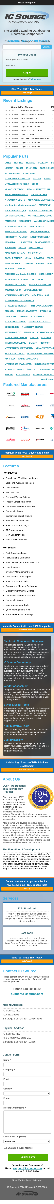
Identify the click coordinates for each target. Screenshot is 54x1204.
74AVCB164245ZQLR (15, 210)
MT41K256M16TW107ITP (17, 178)
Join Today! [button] (27, 961)
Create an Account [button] (27, 630)
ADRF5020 (10, 358)
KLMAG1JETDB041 (15, 353)
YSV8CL (34, 337)
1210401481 (11, 242)
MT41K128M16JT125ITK (17, 295)
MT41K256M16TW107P (39, 189)
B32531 (19, 168)
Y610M (28, 258)
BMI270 (33, 343)
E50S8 (47, 178)
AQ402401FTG (36, 247)
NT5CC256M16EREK (15, 321)
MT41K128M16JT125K (40, 284)
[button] (27, 16)
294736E (21, 268)
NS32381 (18, 162)
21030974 (9, 311)
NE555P (9, 168)
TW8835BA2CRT (13, 263)
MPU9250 (29, 332)
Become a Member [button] (27, 769)
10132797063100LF (40, 237)
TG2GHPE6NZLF (13, 258)
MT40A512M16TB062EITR (40, 353)
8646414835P (46, 274)
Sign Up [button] (27, 888)
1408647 (40, 263)
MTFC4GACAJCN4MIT (42, 306)
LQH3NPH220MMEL (15, 215)
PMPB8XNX (45, 205)
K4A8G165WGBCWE (32, 327)
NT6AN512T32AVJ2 (14, 369)
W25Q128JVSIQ (13, 290)
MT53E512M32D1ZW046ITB (19, 348)
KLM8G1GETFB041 (14, 189)
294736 (22, 247)
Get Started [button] (27, 456)
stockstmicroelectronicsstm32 (20, 205)
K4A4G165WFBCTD (27, 311)
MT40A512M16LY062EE (32, 316)
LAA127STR (26, 242)
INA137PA (43, 162)
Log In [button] (27, 72)
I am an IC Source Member (19, 1152)
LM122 (8, 162)
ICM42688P (29, 173)
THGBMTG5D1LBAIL (15, 284)
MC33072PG (25, 221)
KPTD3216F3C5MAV (15, 253)
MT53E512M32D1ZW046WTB (19, 300)
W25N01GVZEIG (13, 332)
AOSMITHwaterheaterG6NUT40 (21, 274)
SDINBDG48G (12, 327)
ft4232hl (31, 369)
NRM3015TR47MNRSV (16, 237)
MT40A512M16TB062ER (17, 184)
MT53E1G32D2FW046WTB (18, 364)
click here (36, 79)
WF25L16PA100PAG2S (16, 194)
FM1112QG (10, 221)
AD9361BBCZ (23, 374)
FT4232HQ (45, 311)
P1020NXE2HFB (39, 194)
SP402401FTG (36, 226)
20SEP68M (10, 247)
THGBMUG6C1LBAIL (15, 343)
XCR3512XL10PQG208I (41, 210)
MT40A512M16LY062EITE (41, 200)
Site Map (37, 1184)
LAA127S (39, 258)
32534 (35, 184)
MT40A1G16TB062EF (15, 226)
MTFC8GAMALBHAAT (16, 337)
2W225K (37, 178)
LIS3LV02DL (11, 316)
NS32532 (30, 162)
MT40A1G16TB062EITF (16, 306)
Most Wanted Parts (21, 1184)
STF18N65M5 (35, 253)
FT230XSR (44, 343)
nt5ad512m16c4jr (41, 295)
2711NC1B (31, 168)
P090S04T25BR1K (44, 242)
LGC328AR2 (37, 279)
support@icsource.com (27, 993)
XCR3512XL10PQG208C (40, 215)
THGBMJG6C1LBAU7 (40, 321)
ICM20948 (46, 337)
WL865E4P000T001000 (16, 279)
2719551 (28, 263)
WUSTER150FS (12, 173)
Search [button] (46, 47)
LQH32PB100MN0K (40, 231)
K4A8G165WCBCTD (15, 200)
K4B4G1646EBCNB (28, 358)
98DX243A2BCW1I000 (16, 231)
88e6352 (9, 374)
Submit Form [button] (28, 1161)
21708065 (9, 268)
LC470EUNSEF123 (33, 290)
